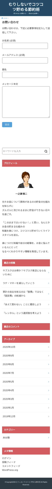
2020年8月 (8, 364)
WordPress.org (10, 470)
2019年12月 (9, 416)
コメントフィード (11, 466)
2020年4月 (8, 390)
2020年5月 (8, 381)
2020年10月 (9, 347)
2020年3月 (8, 399)
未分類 (6, 437)
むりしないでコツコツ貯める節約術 (26, 7)
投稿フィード (9, 462)
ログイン (6, 458)
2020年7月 (8, 373)
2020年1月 (8, 407)
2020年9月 (8, 355)
